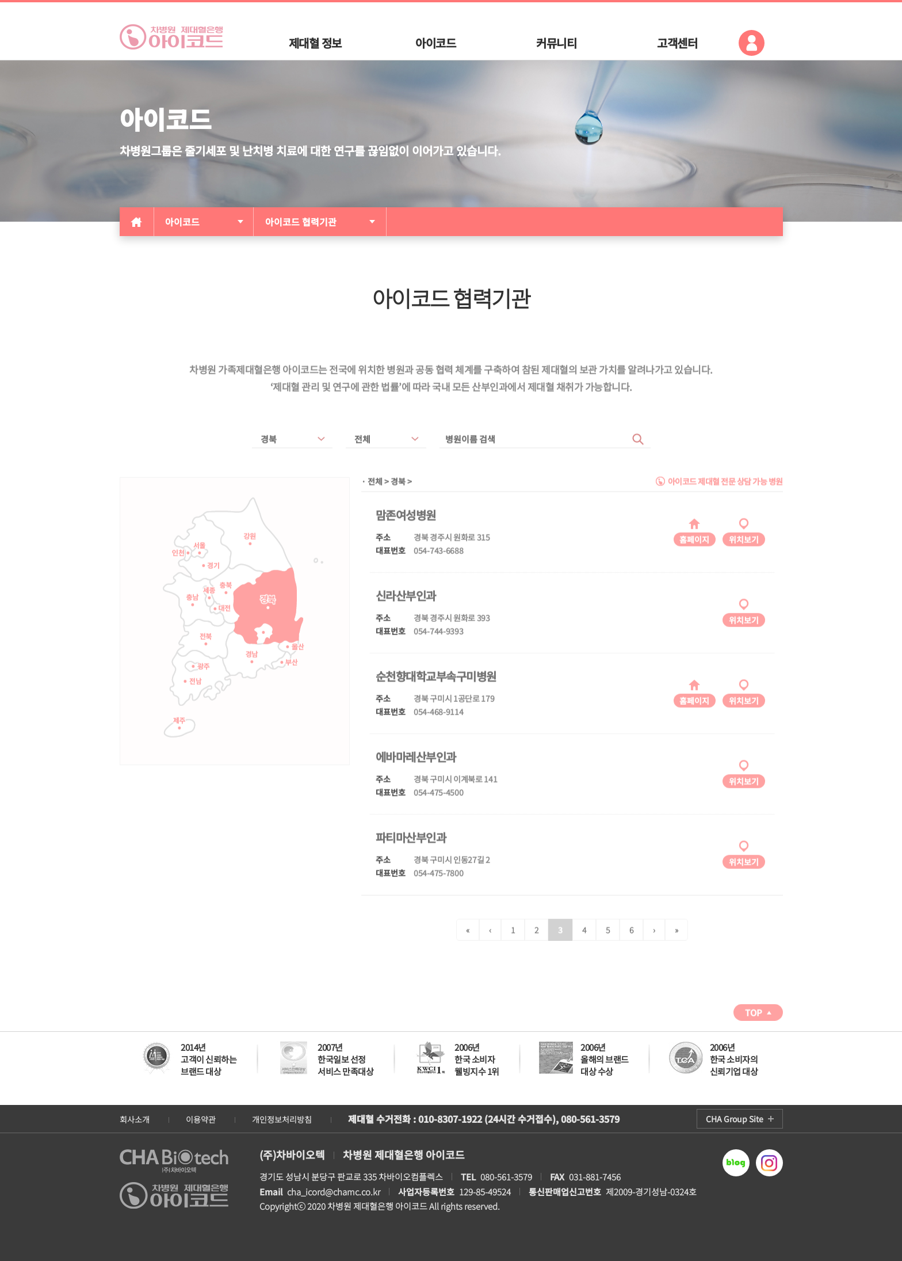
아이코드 (182, 222)
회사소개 (135, 1119)
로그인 (752, 43)
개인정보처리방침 (282, 1119)
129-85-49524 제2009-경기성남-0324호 (547, 1192)
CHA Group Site (734, 1119)
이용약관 (201, 1119)
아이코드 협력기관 (301, 222)
